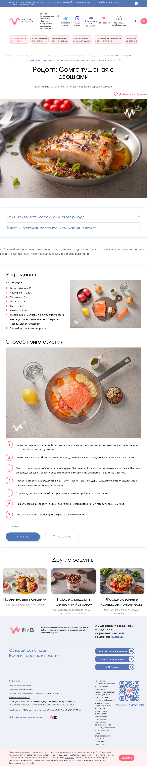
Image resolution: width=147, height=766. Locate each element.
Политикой (69, 758)
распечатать (61, 536)
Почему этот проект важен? (21, 689)
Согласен (127, 757)
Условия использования (19, 698)
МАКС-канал (119, 667)
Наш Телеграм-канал (117, 659)
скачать (22, 536)
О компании (14, 681)
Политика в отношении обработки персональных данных (34, 693)
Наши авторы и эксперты (20, 685)
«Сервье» (117, 636)
